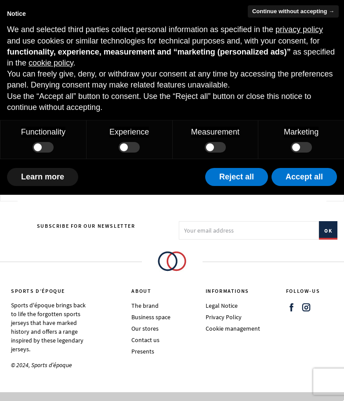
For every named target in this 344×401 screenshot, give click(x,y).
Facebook (291, 307)
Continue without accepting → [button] (293, 11)
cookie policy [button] (51, 62)
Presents (142, 351)
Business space (150, 317)
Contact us (145, 340)
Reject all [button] (236, 176)
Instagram (306, 307)
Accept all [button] (304, 176)
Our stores (145, 328)
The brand (145, 306)
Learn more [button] (42, 176)
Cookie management (233, 328)
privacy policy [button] (299, 29)
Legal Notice (222, 306)
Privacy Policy (224, 317)
